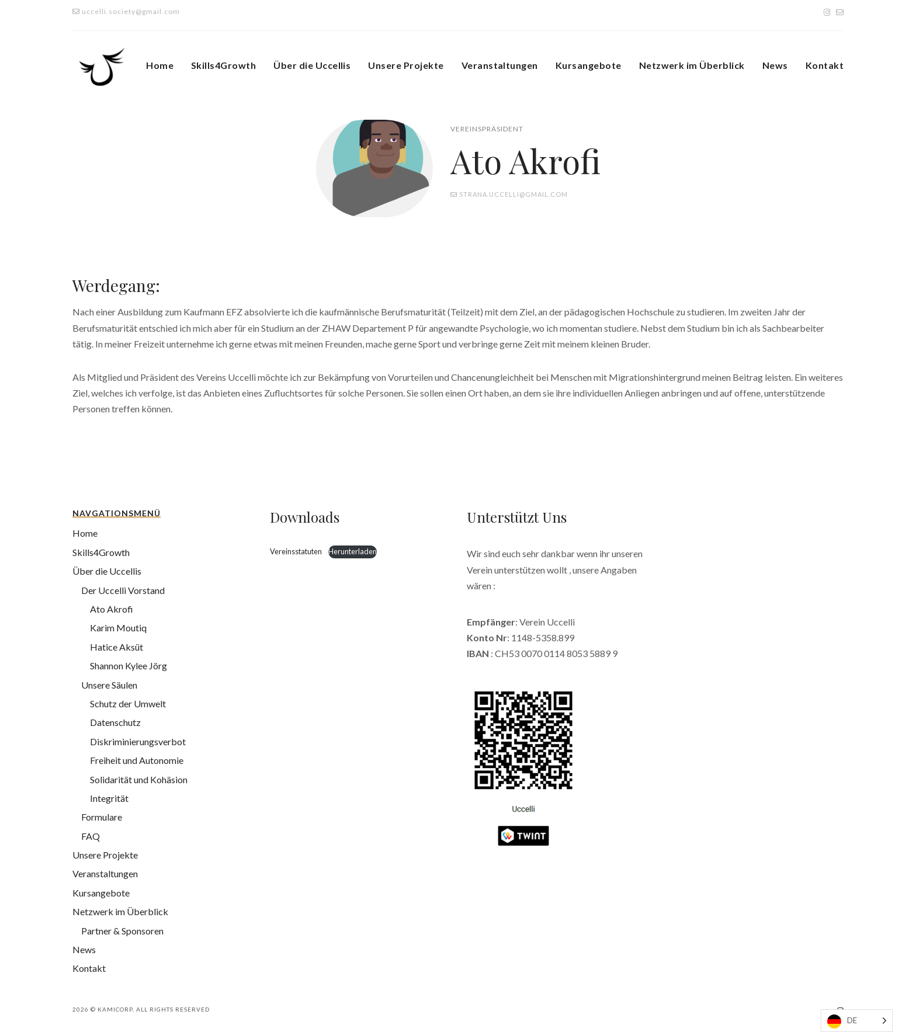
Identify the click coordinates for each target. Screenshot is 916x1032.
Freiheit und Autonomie (136, 760)
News (775, 65)
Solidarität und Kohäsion (139, 779)
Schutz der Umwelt (128, 703)
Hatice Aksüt (116, 646)
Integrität (109, 798)
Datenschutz (115, 722)
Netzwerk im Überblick (692, 65)
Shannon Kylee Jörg (128, 665)
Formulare (101, 816)
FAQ (90, 836)
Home (160, 65)
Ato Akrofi (111, 608)
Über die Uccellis (312, 65)
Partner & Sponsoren (122, 930)
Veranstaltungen (500, 65)
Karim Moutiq (118, 627)
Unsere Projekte (405, 65)
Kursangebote (589, 65)
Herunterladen (352, 551)
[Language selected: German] (857, 1020)
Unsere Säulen (109, 684)
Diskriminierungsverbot (138, 741)
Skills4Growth (223, 65)
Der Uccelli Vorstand (123, 590)
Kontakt (825, 65)
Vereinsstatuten (296, 551)
